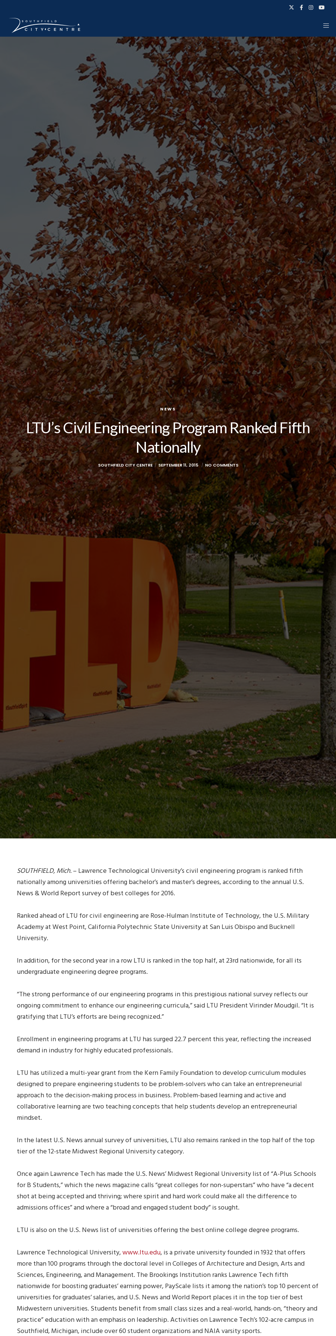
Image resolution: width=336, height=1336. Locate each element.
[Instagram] (311, 7)
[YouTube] (322, 7)
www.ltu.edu (141, 1252)
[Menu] (323, 25)
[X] (291, 7)
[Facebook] (301, 7)
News (168, 409)
